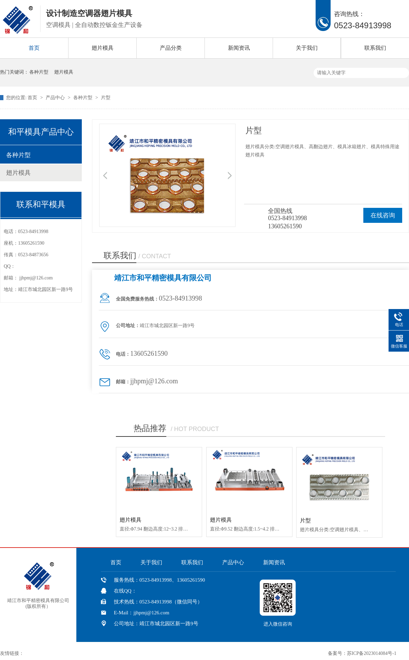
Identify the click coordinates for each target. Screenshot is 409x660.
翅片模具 (102, 48)
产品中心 (56, 97)
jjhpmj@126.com (36, 277)
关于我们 (307, 48)
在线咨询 (382, 215)
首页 (34, 48)
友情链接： (12, 653)
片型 (105, 97)
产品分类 (171, 48)
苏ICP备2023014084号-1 (371, 653)
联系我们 (375, 48)
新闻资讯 (239, 48)
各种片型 (38, 72)
